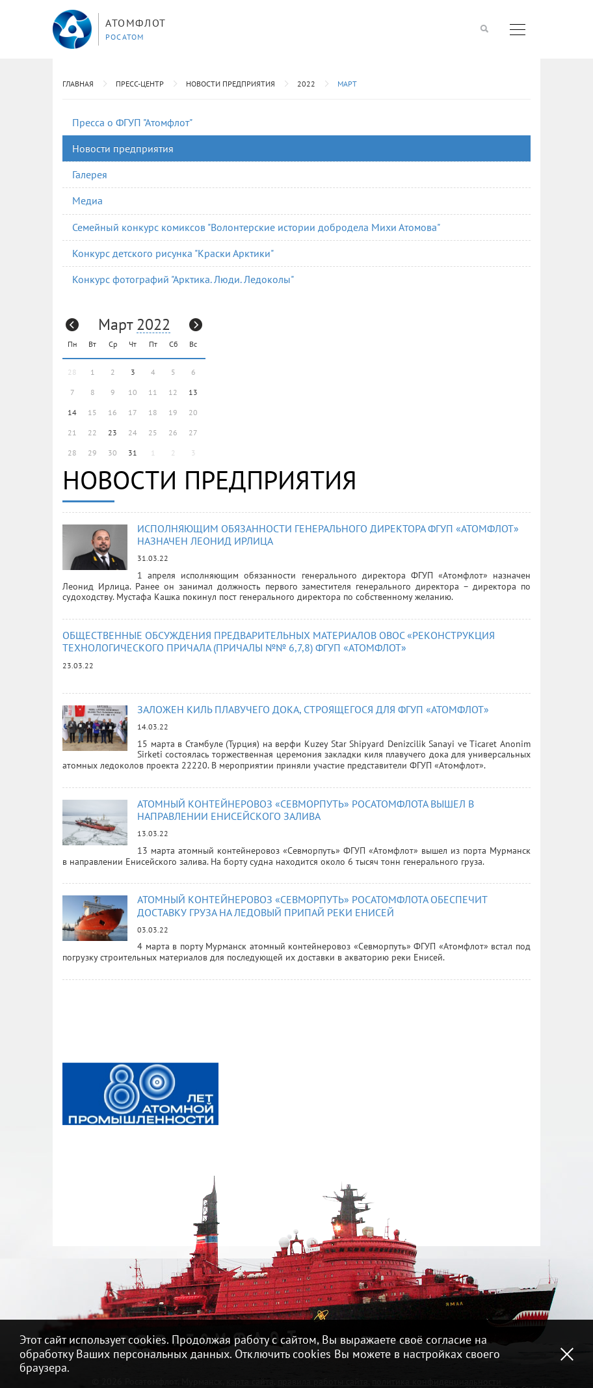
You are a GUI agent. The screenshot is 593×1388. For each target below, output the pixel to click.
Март (347, 83)
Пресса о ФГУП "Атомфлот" (132, 122)
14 (72, 412)
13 (193, 392)
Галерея (89, 174)
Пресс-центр (140, 83)
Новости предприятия (230, 83)
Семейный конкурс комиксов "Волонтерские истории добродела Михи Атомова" (256, 227)
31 (132, 452)
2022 (306, 83)
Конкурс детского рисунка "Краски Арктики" (173, 253)
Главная (78, 83)
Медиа (87, 200)
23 (112, 432)
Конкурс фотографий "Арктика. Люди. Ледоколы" (183, 279)
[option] (140, 1094)
